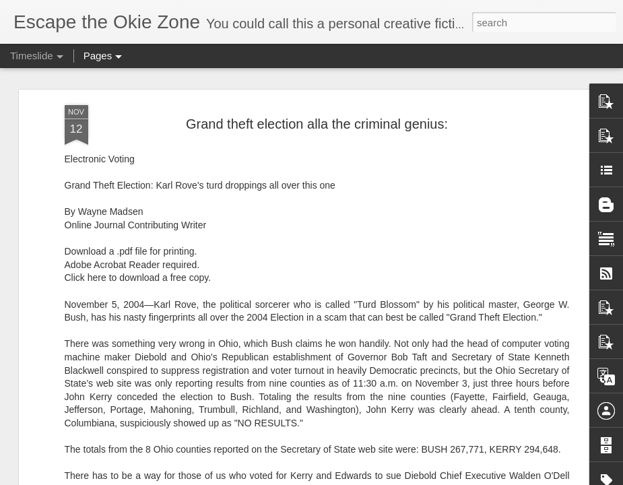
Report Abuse (393, 478)
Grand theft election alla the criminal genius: (317, 95)
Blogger (353, 478)
